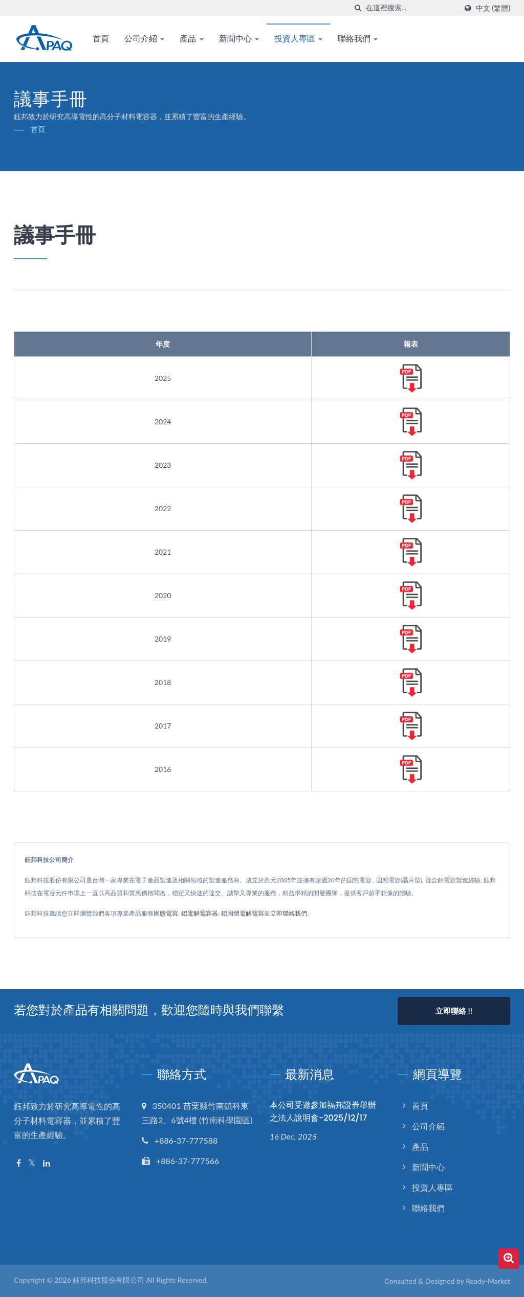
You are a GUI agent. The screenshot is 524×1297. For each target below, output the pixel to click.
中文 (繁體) (493, 8)
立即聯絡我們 (288, 913)
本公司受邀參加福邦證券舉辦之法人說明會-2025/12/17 (323, 1111)
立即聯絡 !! (453, 1010)
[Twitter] (32, 1163)
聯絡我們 (358, 38)
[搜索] (358, 8)
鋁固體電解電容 (242, 913)
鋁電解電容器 (199, 913)
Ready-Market (488, 1281)
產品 (191, 38)
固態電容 (166, 913)
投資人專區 (298, 38)
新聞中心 (239, 38)
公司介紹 (144, 38)
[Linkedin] (46, 1163)
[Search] (411, 8)
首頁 (101, 38)
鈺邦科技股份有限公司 (108, 1280)
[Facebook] (18, 1163)
